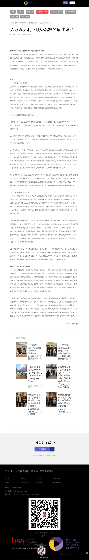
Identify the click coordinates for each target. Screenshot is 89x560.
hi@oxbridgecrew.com (18, 491)
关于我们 (7, 478)
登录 (72, 3)
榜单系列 (14, 16)
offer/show (25, 16)
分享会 (20, 12)
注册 (65, 3)
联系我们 (7, 483)
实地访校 (30, 12)
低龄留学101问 (42, 12)
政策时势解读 (70, 12)
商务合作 (23, 478)
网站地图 (39, 483)
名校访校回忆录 (56, 12)
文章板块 (33, 23)
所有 (13, 12)
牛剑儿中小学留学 (18, 23)
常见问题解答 (56, 478)
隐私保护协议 (56, 483)
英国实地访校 (24, 483)
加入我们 (39, 478)
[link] (18, 23)
